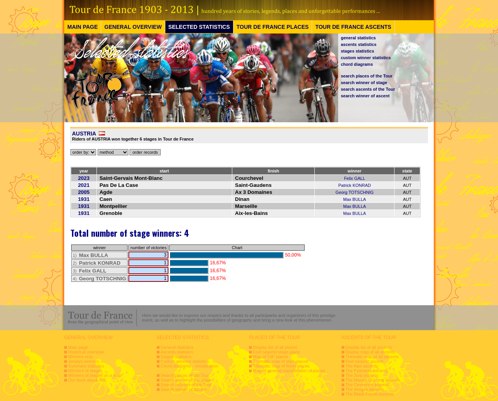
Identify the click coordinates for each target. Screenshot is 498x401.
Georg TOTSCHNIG (354, 192)
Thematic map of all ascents (372, 356)
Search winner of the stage (186, 380)
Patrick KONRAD (354, 185)
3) (89, 271)
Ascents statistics (177, 352)
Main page (78, 347)
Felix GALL (354, 178)
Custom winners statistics (185, 361)
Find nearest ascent (364, 361)
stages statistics (357, 51)
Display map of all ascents (370, 352)
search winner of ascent (365, 95)
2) (97, 263)
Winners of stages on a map (94, 375)
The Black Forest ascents (369, 394)
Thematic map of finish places (281, 366)
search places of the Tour (366, 76)
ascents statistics (359, 44)
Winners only (80, 356)
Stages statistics (176, 356)
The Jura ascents (361, 375)
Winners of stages (85, 370)
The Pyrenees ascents (366, 370)
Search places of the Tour (185, 375)
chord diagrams (357, 64)
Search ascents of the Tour (186, 384)
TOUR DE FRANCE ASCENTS (353, 27)
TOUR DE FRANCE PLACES (273, 27)
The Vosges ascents (364, 389)
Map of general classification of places (289, 370)
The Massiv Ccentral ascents (372, 380)
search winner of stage (364, 82)
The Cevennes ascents (367, 384)
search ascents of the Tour (368, 89)
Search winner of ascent (184, 389)
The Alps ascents (361, 366)
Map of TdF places (270, 356)
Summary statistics (86, 366)
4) (99, 278)
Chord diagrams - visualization (189, 366)
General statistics (177, 347)
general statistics (358, 37)
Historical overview (86, 352)
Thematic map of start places (280, 361)
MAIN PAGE (82, 27)
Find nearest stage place (276, 352)
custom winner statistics (366, 57)
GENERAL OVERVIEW (132, 27)
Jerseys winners (83, 361)
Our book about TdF (87, 380)
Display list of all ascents (368, 347)
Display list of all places (275, 347)
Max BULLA (354, 199)
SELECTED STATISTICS (199, 27)
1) (90, 255)
